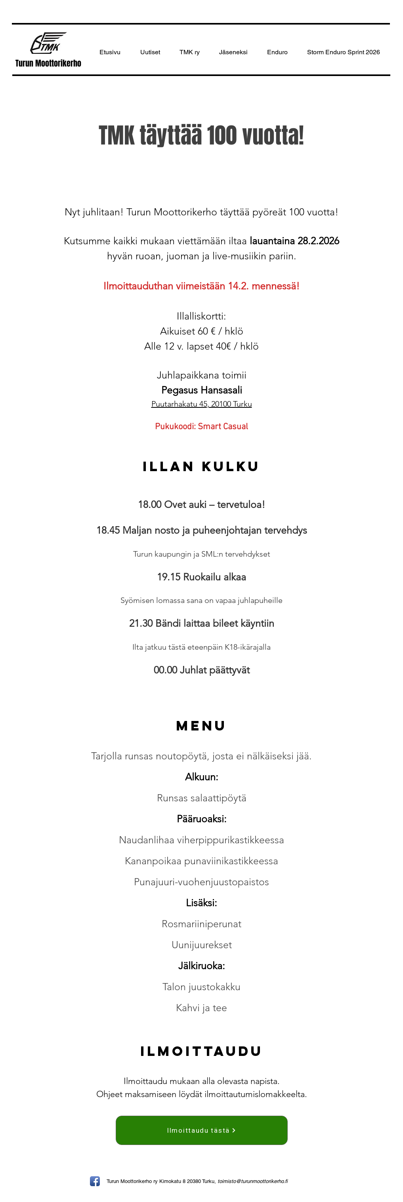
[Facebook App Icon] (95, 1181)
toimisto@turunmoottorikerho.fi (253, 1181)
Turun (25, 63)
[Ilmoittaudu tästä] (202, 1130)
